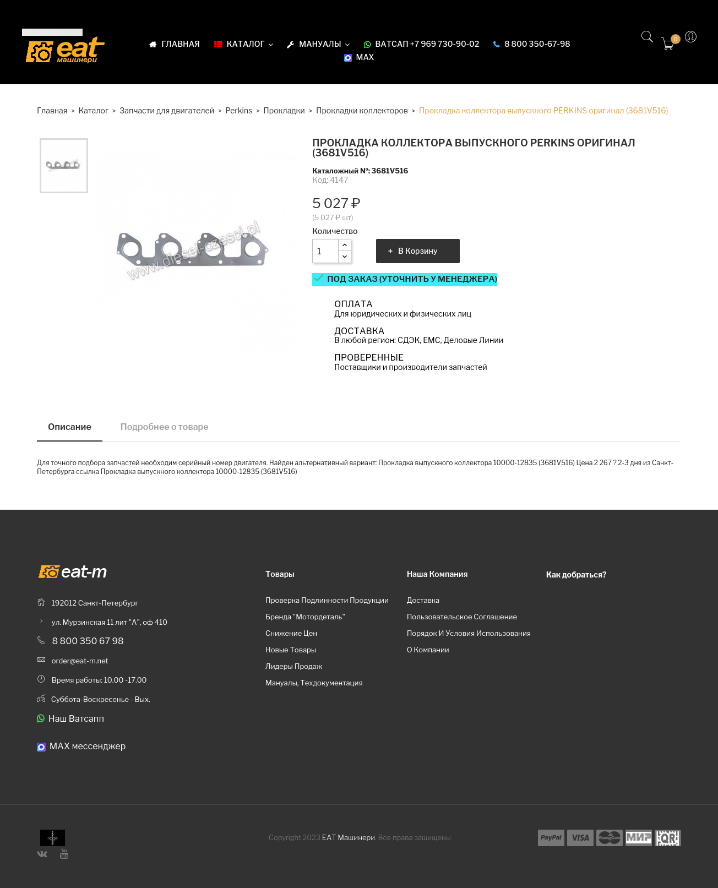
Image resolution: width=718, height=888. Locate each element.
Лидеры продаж (293, 666)
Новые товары (290, 649)
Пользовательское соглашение (462, 616)
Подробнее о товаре (165, 427)
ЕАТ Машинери (348, 837)
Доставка (423, 600)
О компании (428, 649)
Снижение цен (291, 633)
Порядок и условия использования (469, 633)
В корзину (418, 250)
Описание (69, 427)
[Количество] (325, 251)
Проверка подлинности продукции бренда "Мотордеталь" (327, 608)
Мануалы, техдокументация (314, 682)
